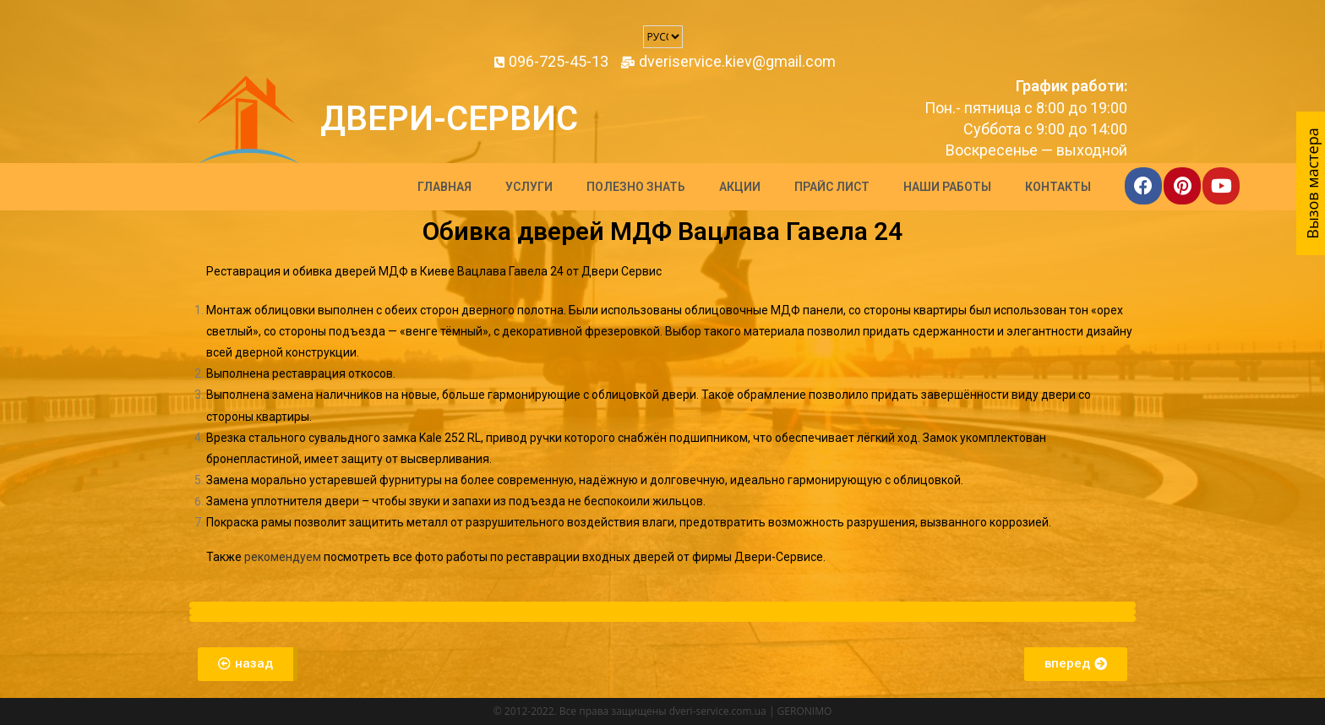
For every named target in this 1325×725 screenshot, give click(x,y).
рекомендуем (282, 557)
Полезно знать (635, 187)
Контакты (1058, 187)
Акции (740, 187)
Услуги (529, 187)
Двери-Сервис (449, 119)
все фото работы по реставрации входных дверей (533, 557)
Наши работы (947, 187)
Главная (444, 187)
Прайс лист (832, 187)
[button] (247, 664)
